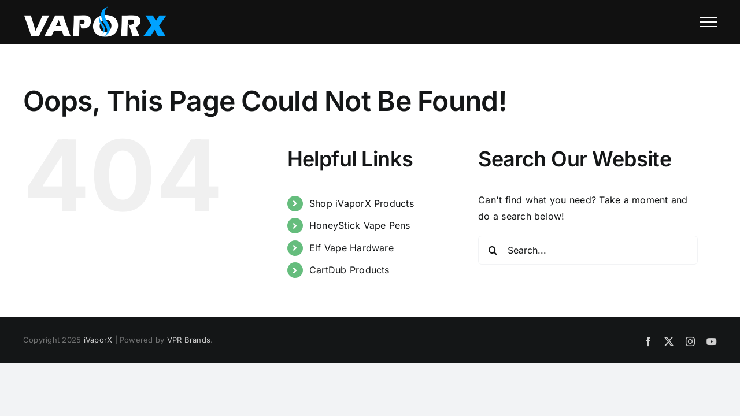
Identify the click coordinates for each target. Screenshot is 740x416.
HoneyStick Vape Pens (359, 225)
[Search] (492, 250)
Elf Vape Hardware (351, 248)
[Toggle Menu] (708, 22)
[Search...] (588, 250)
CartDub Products (349, 270)
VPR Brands (188, 339)
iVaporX (98, 339)
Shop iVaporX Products (361, 203)
